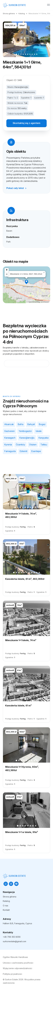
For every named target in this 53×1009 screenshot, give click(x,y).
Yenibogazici (25, 431)
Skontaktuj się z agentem (26, 123)
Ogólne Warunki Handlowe (15, 957)
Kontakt (6, 910)
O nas (5, 905)
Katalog (22, 13)
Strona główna (9, 13)
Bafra (20, 424)
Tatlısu (43, 444)
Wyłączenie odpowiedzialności (17, 968)
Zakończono (29, 92)
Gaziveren (9, 431)
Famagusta (10, 451)
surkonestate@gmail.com (14, 941)
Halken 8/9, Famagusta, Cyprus (17, 923)
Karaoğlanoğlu (21, 87)
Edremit (23, 451)
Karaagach (9, 437)
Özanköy (20, 444)
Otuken (32, 444)
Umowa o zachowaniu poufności (18, 963)
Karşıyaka (43, 437)
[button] (26, 282)
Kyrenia (8, 444)
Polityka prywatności (12, 974)
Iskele (39, 431)
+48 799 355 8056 (11, 937)
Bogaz (42, 424)
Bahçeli (31, 424)
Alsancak (9, 424)
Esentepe (36, 451)
